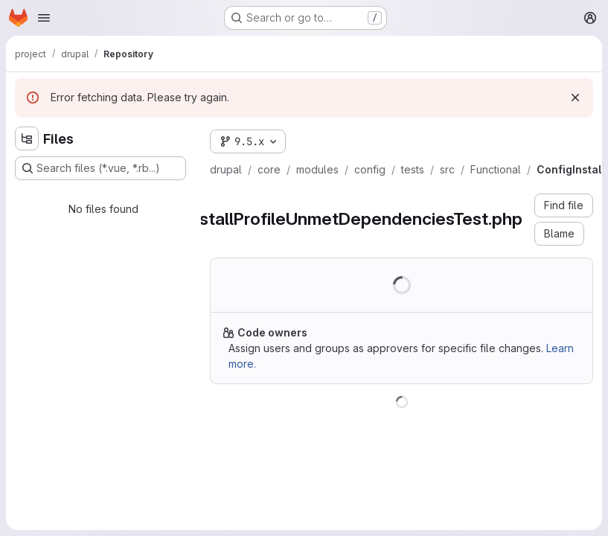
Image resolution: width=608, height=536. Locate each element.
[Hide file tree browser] (27, 138)
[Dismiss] (575, 97)
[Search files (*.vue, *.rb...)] (100, 168)
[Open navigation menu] (44, 18)
